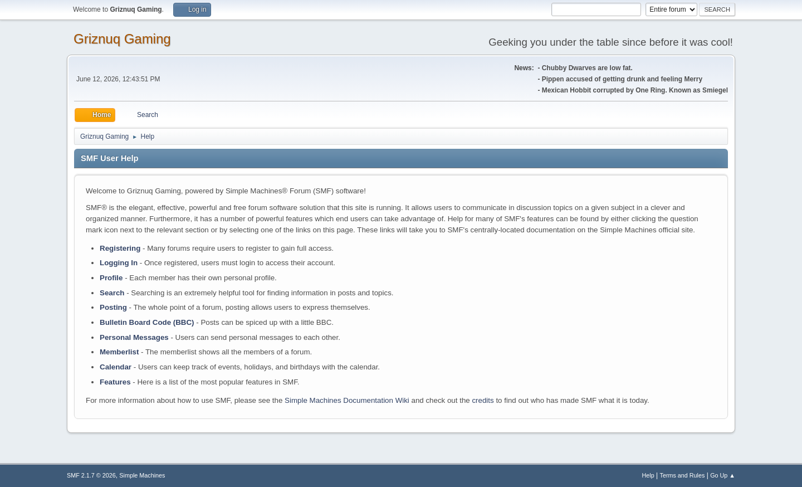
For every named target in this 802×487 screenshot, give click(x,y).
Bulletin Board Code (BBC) (147, 322)
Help (648, 475)
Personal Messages (134, 337)
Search (112, 293)
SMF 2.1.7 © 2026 (91, 475)
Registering (120, 248)
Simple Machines (142, 475)
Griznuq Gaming (122, 38)
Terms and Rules (682, 475)
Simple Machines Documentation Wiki (347, 400)
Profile (111, 278)
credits (482, 400)
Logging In (119, 263)
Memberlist (119, 352)
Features (115, 382)
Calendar (115, 367)
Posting (113, 307)
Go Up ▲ (722, 475)
